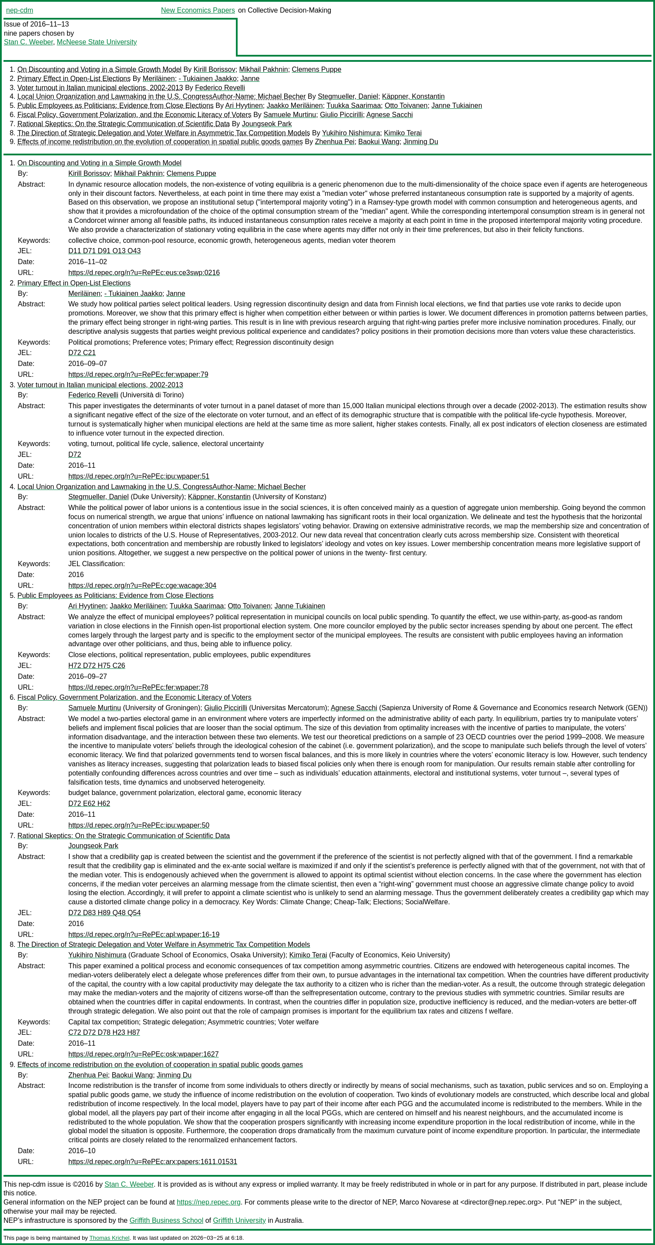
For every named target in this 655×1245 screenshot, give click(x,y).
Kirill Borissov (214, 69)
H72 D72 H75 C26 (96, 665)
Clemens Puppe (317, 69)
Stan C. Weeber (28, 42)
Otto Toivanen (406, 105)
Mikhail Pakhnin (263, 69)
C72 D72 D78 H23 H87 (104, 1032)
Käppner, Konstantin (413, 96)
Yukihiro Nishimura (351, 133)
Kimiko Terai (403, 133)
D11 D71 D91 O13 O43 (104, 251)
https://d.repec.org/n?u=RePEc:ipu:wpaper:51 (138, 476)
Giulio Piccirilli (341, 114)
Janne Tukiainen (456, 105)
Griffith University (239, 1220)
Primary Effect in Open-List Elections (74, 78)
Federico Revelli (220, 87)
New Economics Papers (198, 10)
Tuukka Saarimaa (353, 105)
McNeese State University (97, 42)
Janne (250, 78)
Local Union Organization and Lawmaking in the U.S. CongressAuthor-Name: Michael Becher (161, 96)
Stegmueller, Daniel (348, 96)
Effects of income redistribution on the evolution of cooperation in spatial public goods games (160, 141)
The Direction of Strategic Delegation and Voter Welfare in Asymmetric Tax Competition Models (163, 133)
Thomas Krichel (109, 1238)
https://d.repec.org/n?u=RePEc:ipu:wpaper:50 (138, 825)
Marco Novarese (425, 1202)
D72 (74, 454)
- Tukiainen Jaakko (208, 78)
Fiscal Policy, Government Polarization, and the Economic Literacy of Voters (134, 114)
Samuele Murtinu (289, 114)
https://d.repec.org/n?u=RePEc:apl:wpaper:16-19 (143, 934)
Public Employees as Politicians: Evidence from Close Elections (115, 105)
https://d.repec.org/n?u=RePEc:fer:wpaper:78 (138, 687)
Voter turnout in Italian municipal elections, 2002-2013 (100, 87)
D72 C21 (82, 352)
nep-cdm (19, 10)
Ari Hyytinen (244, 105)
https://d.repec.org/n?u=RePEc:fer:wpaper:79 (138, 374)
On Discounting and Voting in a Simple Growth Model (99, 69)
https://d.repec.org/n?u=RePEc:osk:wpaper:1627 (143, 1054)
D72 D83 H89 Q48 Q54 (104, 912)
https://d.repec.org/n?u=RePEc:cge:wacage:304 (142, 585)
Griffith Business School (167, 1220)
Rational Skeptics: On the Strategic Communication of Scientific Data (123, 124)
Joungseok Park (267, 124)
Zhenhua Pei (335, 141)
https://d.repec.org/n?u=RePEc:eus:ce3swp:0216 (144, 272)
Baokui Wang (379, 141)
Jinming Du (420, 141)
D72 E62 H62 (89, 803)
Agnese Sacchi (389, 114)
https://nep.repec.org (209, 1202)
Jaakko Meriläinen (295, 105)
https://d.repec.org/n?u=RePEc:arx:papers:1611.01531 (152, 1161)
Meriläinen (159, 78)
